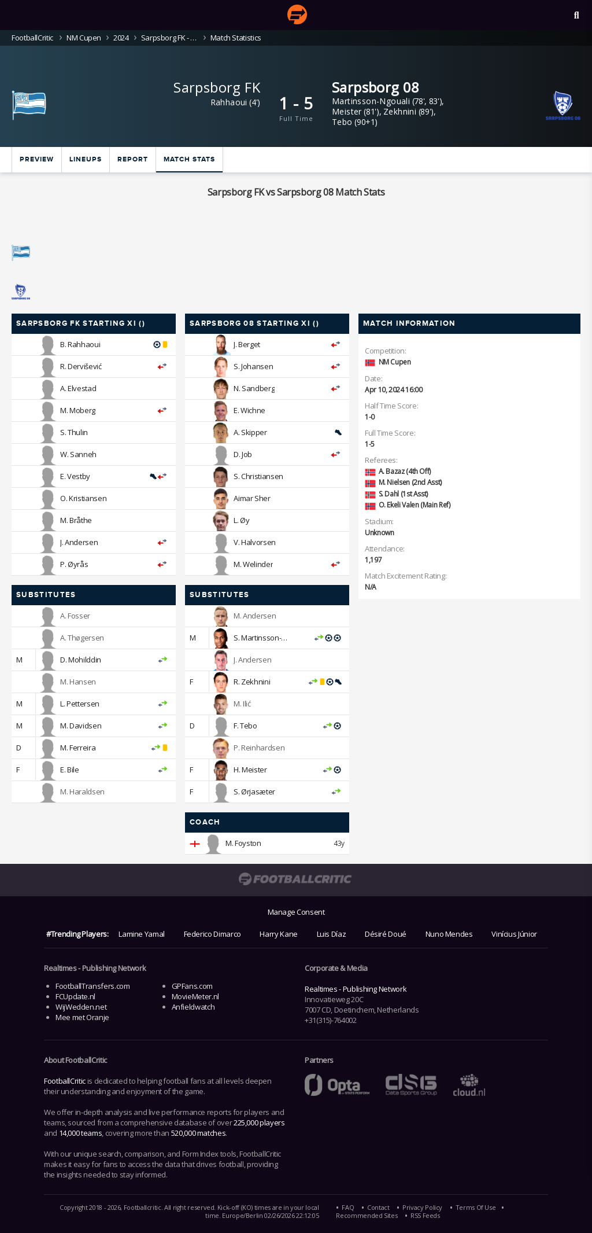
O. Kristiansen (83, 498)
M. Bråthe (76, 520)
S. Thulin (74, 432)
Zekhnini (399, 111)
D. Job (243, 454)
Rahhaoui (228, 102)
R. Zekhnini (252, 681)
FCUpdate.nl (75, 996)
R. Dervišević (80, 366)
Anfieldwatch (193, 1007)
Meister (347, 111)
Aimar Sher (252, 498)
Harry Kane (278, 934)
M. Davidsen (80, 725)
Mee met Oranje (82, 1017)
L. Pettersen (79, 703)
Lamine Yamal (142, 934)
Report (132, 159)
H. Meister (250, 769)
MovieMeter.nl (195, 996)
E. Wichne (249, 410)
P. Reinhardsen (259, 747)
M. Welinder (253, 564)
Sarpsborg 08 (376, 87)
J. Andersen (79, 542)
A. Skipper (250, 432)
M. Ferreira (77, 747)
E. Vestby (75, 476)
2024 (121, 37)
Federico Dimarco (212, 934)
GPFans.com (192, 986)
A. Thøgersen (82, 637)
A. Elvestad (78, 388)
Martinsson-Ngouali (371, 100)
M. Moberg (77, 410)
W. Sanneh (78, 454)
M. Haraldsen (82, 791)
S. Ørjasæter (254, 791)
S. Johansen (253, 366)
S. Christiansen (258, 476)
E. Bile (69, 769)
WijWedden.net (81, 1007)
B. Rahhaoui (80, 344)
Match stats (189, 159)
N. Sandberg (254, 388)
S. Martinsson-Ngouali (270, 637)
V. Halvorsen (255, 542)
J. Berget (247, 344)
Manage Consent (296, 912)
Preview (37, 159)
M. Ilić (242, 703)
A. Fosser (75, 615)
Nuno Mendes (449, 934)
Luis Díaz (331, 934)
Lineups (85, 159)
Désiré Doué (385, 934)
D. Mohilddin (80, 659)
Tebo (342, 121)
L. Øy (241, 520)
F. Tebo (245, 725)
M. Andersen (255, 615)
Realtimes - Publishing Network (355, 989)
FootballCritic (65, 1081)
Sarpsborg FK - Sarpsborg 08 (169, 37)
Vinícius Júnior (514, 934)
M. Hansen (78, 681)
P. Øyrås (74, 564)
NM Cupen (83, 37)
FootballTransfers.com (93, 986)
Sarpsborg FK (216, 87)
